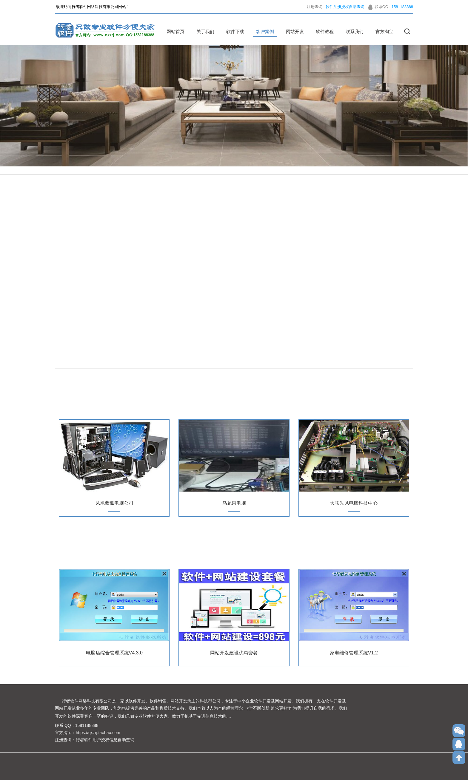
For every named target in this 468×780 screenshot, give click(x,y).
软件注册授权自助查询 (345, 8)
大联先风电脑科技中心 (354, 503)
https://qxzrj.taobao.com (98, 732)
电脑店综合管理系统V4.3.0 (114, 652)
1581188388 (402, 8)
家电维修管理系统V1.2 (354, 652)
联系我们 (353, 31)
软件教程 (323, 31)
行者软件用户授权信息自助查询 (105, 739)
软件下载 (233, 31)
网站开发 (293, 31)
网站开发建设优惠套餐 (234, 652)
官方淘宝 (383, 31)
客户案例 (263, 31)
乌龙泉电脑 (234, 503)
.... (228, 716)
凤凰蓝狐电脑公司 (114, 503)
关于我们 (204, 31)
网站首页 (174, 31)
